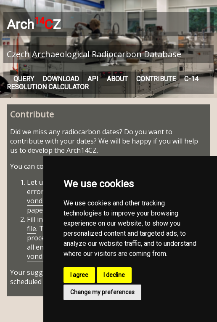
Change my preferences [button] (102, 292)
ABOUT (117, 79)
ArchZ (34, 24)
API (92, 79)
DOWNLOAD (60, 79)
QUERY (23, 79)
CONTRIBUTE (156, 79)
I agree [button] (79, 274)
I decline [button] (114, 274)
